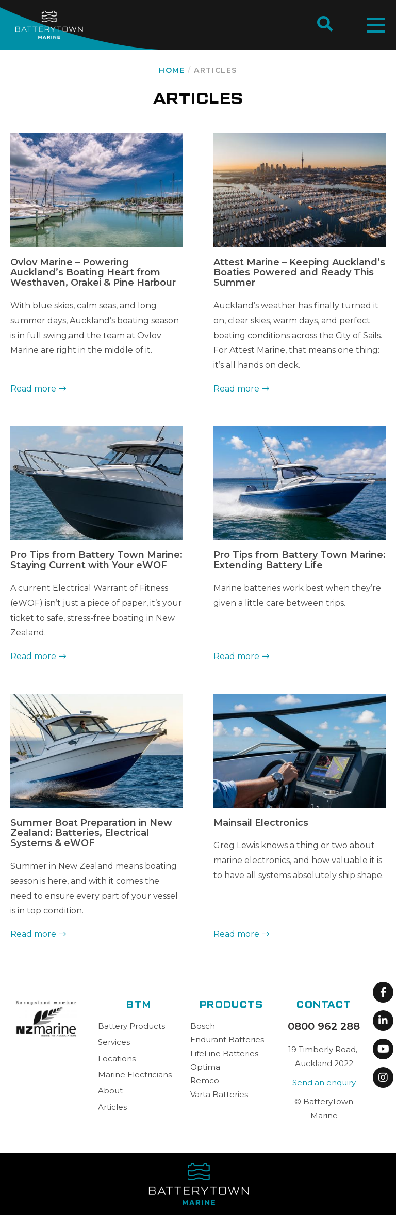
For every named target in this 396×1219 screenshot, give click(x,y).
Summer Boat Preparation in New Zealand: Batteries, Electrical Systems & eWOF (91, 833)
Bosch (202, 1026)
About (110, 1091)
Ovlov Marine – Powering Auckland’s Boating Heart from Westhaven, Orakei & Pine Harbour (93, 273)
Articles (112, 1107)
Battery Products (131, 1026)
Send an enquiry (324, 1082)
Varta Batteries (219, 1094)
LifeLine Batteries (224, 1053)
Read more (33, 389)
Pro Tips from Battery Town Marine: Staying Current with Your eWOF (96, 560)
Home (172, 70)
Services (114, 1042)
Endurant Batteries (227, 1039)
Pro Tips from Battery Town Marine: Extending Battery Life (299, 560)
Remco (204, 1080)
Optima (205, 1067)
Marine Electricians (135, 1075)
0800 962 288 (324, 1026)
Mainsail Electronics (260, 823)
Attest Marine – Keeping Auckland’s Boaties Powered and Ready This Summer (299, 273)
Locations (117, 1059)
